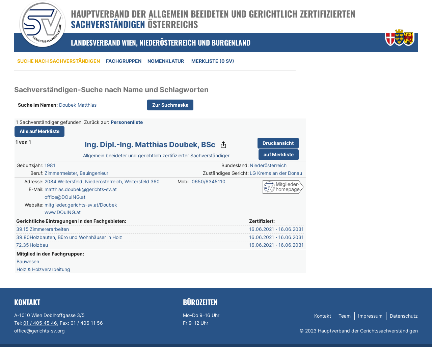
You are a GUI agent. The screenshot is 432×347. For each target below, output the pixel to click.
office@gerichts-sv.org (39, 330)
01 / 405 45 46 (40, 323)
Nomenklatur (165, 61)
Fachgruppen (123, 61)
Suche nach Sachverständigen (58, 61)
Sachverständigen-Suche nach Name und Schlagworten (111, 89)
